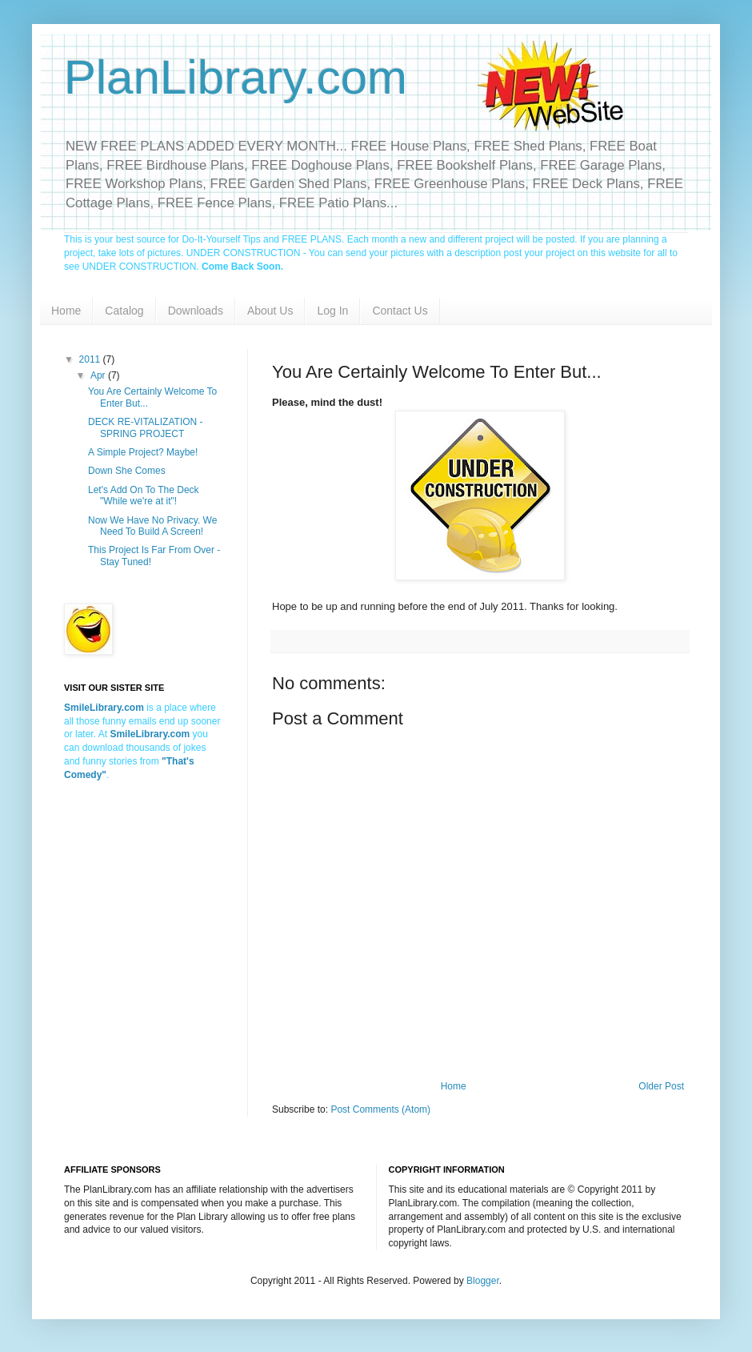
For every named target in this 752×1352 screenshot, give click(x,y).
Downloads (195, 310)
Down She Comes (127, 470)
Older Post (661, 1086)
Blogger (482, 1280)
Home (66, 310)
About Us (270, 310)
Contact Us (399, 310)
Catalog (124, 310)
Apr (99, 375)
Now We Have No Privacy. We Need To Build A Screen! (152, 526)
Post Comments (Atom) (380, 1109)
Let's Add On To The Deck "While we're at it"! (143, 495)
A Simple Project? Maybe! (143, 452)
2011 (91, 359)
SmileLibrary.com (150, 734)
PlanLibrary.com (235, 77)
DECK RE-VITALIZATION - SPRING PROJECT (145, 427)
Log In (332, 310)
